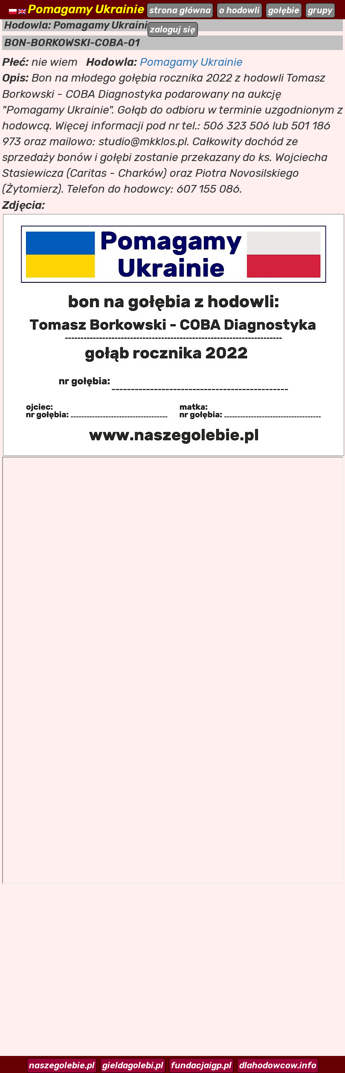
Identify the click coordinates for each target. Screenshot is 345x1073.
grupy (320, 10)
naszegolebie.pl (62, 1065)
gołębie (283, 10)
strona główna (180, 10)
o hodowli (239, 10)
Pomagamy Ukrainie (191, 62)
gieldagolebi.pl (132, 1065)
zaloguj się (172, 29)
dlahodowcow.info (277, 1065)
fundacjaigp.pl (201, 1065)
